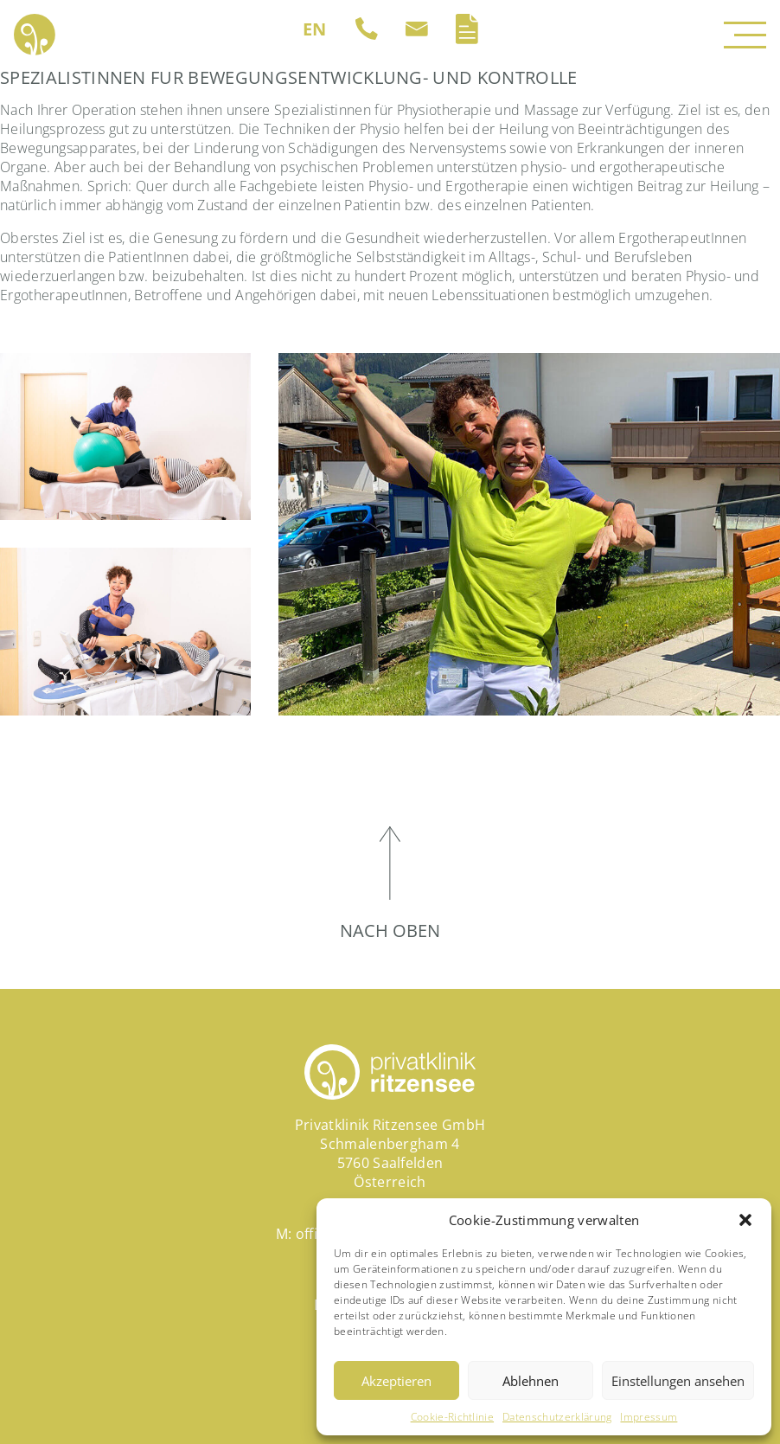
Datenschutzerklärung (556, 1416)
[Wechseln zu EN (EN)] (315, 29)
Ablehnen (530, 1380)
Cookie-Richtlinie (452, 1416)
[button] (745, 1220)
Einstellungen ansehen (678, 1380)
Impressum (648, 1416)
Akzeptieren (396, 1380)
